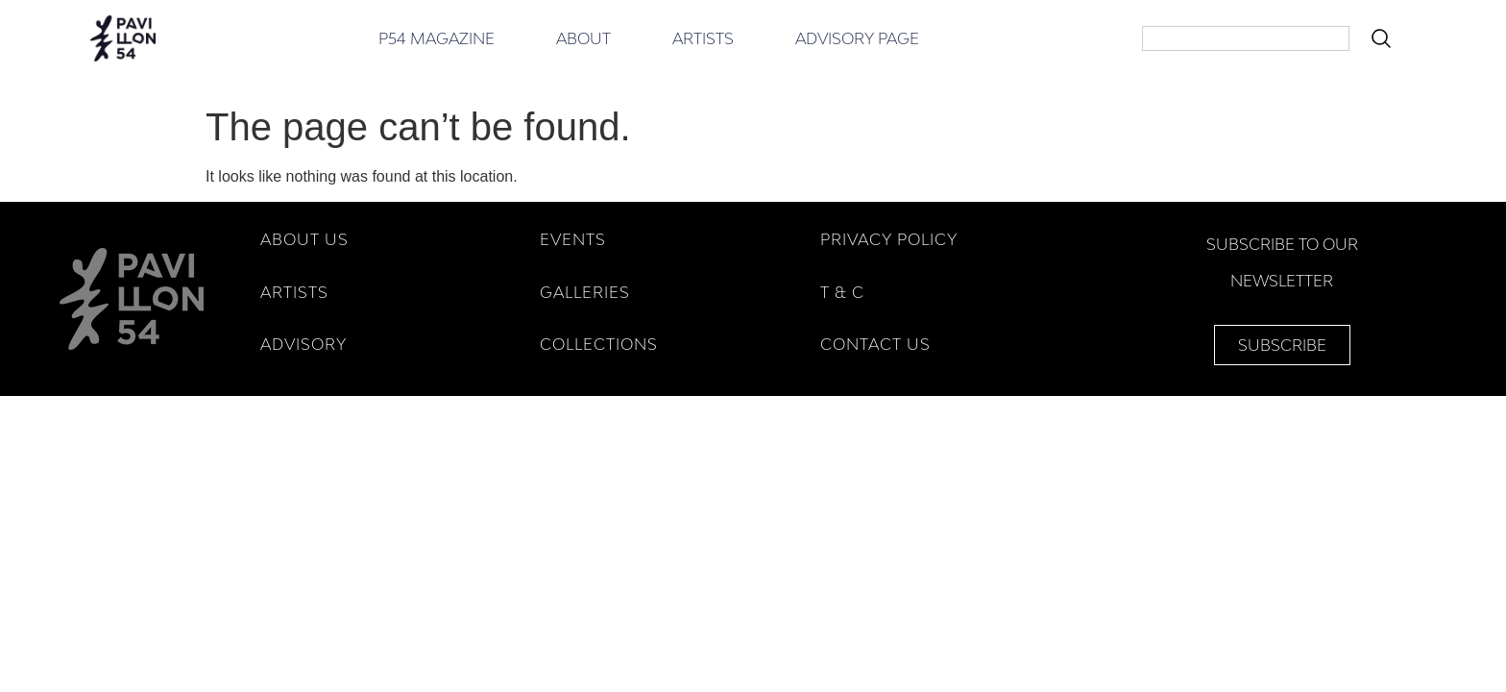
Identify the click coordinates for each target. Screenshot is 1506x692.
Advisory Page (857, 38)
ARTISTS (294, 292)
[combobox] (1245, 38)
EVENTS (573, 239)
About (583, 38)
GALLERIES (585, 292)
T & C (842, 292)
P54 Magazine (436, 38)
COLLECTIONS (599, 344)
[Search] (1385, 38)
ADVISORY (303, 344)
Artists (703, 38)
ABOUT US (304, 239)
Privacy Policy (889, 239)
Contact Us (875, 344)
